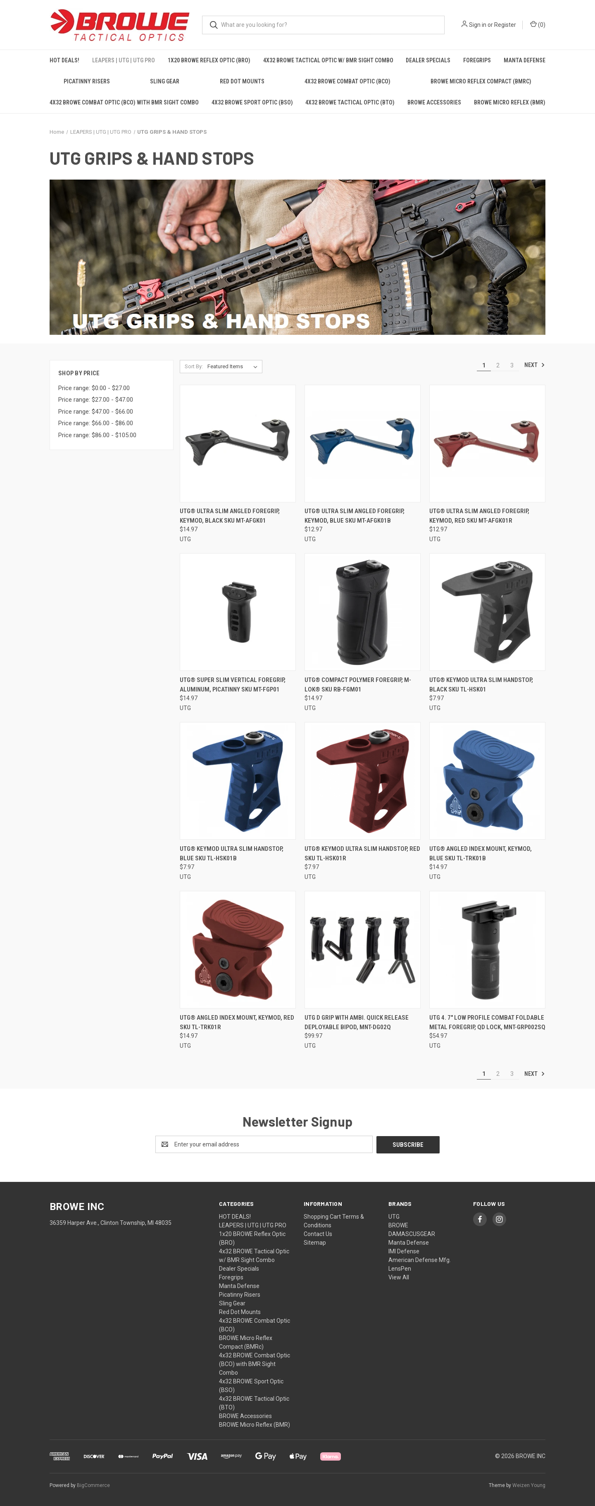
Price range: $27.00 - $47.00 (95, 399)
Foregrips (477, 60)
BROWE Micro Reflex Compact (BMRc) (481, 81)
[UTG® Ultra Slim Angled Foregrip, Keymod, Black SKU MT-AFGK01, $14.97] (237, 443)
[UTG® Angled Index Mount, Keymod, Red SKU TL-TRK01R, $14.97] (237, 950)
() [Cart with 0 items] (537, 24)
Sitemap (315, 1242)
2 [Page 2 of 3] (498, 365)
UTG (394, 1216)
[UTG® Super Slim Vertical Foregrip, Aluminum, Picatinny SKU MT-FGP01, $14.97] (237, 612)
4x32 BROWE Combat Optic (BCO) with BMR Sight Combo (124, 102)
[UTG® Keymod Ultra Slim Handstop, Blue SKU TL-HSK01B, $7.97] (237, 781)
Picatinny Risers (87, 81)
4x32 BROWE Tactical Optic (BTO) (350, 102)
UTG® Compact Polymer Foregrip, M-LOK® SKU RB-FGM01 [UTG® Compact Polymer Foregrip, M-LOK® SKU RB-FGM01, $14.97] (358, 684)
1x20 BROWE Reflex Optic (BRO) (209, 60)
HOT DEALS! (64, 60)
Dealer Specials (428, 60)
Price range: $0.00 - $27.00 (94, 388)
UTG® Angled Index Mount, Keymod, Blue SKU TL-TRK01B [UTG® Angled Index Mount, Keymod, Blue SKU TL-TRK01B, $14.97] (480, 853)
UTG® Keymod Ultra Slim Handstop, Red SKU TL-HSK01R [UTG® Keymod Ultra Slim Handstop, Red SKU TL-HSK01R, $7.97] (362, 853)
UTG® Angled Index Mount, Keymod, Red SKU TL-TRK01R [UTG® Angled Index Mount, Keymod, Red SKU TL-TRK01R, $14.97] (237, 1022)
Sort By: (194, 366)
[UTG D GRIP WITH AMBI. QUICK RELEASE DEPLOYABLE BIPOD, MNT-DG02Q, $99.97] (362, 950)
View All (398, 1277)
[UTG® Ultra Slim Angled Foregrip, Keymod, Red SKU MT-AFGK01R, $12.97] (487, 443)
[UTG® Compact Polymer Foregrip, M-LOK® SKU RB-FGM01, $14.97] (362, 612)
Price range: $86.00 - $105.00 (97, 435)
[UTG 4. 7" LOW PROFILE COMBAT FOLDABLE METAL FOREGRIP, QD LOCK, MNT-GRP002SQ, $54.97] (487, 950)
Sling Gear (164, 81)
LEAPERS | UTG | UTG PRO (123, 60)
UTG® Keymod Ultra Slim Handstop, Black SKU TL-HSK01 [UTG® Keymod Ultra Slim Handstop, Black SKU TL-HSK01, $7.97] (481, 684)
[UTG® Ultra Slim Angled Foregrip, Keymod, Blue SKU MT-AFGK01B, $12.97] (362, 443)
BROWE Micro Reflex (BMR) (509, 102)
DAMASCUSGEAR (411, 1233)
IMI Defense (403, 1251)
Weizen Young (528, 1485)
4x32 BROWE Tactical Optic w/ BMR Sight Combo (328, 60)
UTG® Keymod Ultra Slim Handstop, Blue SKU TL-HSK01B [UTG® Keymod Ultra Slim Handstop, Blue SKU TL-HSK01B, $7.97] (231, 853)
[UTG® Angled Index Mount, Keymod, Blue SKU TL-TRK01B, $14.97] (487, 781)
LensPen (399, 1268)
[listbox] (234, 366)
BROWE (398, 1225)
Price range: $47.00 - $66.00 (95, 411)
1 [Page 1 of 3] (484, 365)
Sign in (477, 24)
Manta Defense (524, 60)
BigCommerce (93, 1485)
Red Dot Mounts (242, 81)
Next (534, 365)
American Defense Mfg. (419, 1259)
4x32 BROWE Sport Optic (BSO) (252, 102)
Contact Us (318, 1233)
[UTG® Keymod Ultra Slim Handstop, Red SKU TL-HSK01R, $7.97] (362, 781)
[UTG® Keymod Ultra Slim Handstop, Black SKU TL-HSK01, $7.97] (487, 612)
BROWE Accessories (434, 102)
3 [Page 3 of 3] (512, 365)
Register (505, 24)
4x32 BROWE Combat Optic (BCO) (347, 81)
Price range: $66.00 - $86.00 (95, 423)
